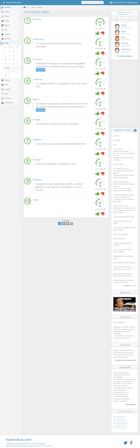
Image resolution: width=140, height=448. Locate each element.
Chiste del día (125, 317)
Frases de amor (121, 425)
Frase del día (125, 345)
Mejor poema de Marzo (123, 130)
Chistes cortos (120, 417)
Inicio (27, 7)
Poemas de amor (121, 421)
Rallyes (7, 68)
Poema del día (125, 367)
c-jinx (134, 286)
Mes (129, 16)
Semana (122, 16)
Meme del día (125, 293)
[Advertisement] (124, 94)
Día (116, 16)
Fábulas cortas (121, 428)
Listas (33, 7)
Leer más (40, 70)
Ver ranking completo (124, 56)
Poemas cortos (121, 419)
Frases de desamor (122, 423)
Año (116, 20)
